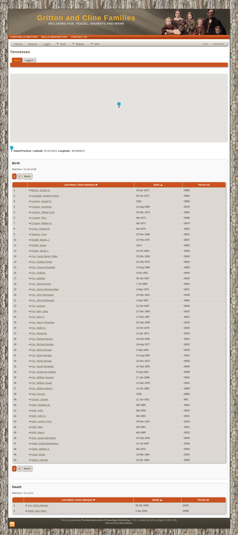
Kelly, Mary (37, 427)
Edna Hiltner (125, 523)
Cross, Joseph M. (40, 228)
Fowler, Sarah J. (40, 250)
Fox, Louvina (38, 305)
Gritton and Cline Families (86, 18)
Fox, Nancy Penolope (42, 322)
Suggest (29, 60)
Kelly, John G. (38, 416)
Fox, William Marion (42, 388)
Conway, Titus (38, 217)
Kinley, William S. (40, 449)
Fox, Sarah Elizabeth (42, 366)
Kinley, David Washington (45, 443)
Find (63, 44)
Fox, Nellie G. (38, 328)
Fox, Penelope (39, 333)
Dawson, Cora (39, 234)
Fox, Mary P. (38, 316)
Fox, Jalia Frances (41, 283)
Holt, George (38, 394)
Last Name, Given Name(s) (81, 184)
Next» (27, 176)
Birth (158, 184)
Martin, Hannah (39, 460)
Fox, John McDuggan (42, 300)
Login (46, 44)
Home (18, 44)
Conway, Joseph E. (41, 201)
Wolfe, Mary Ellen (37, 511)
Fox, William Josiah (41, 383)
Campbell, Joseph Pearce (45, 195)
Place (17, 60)
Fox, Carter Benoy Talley (44, 256)
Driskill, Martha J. (40, 239)
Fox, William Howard (42, 377)
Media (80, 44)
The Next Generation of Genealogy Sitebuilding (105, 520)
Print (205, 43)
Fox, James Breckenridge (45, 289)
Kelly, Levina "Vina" (41, 421)
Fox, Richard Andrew (42, 344)
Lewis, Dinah (38, 454)
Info (96, 44)
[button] (119, 105)
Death (157, 500)
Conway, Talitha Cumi (42, 212)
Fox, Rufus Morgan (41, 350)
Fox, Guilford (38, 272)
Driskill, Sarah (38, 245)
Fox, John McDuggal (42, 294)
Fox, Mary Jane (39, 311)
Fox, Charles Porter (41, 261)
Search (32, 44)
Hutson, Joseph (39, 399)
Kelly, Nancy (38, 432)
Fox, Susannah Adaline (43, 372)
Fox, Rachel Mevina (42, 339)
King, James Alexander (43, 438)
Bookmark (218, 43)
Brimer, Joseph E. (40, 190)
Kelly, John (37, 410)
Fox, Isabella (38, 278)
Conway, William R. (41, 223)
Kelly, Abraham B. (40, 405)
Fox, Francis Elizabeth (43, 267)
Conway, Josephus (41, 206)
